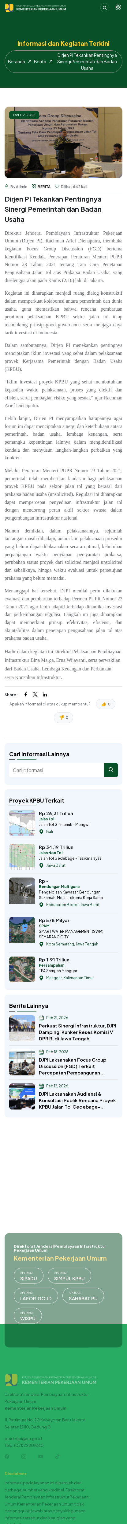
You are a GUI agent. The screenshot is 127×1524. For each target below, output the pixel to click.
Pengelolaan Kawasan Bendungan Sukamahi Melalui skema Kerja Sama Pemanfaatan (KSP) (71, 895)
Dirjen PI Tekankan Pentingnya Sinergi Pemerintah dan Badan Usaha (87, 61)
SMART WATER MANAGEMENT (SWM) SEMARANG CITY (71, 934)
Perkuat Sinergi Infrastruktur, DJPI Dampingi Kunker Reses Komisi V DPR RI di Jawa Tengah (77, 1032)
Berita (40, 61)
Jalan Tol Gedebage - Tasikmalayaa (70, 858)
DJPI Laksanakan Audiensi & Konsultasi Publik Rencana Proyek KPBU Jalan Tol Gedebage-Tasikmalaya (77, 1100)
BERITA (44, 187)
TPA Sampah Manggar (58, 970)
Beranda (16, 61)
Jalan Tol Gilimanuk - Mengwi (64, 824)
